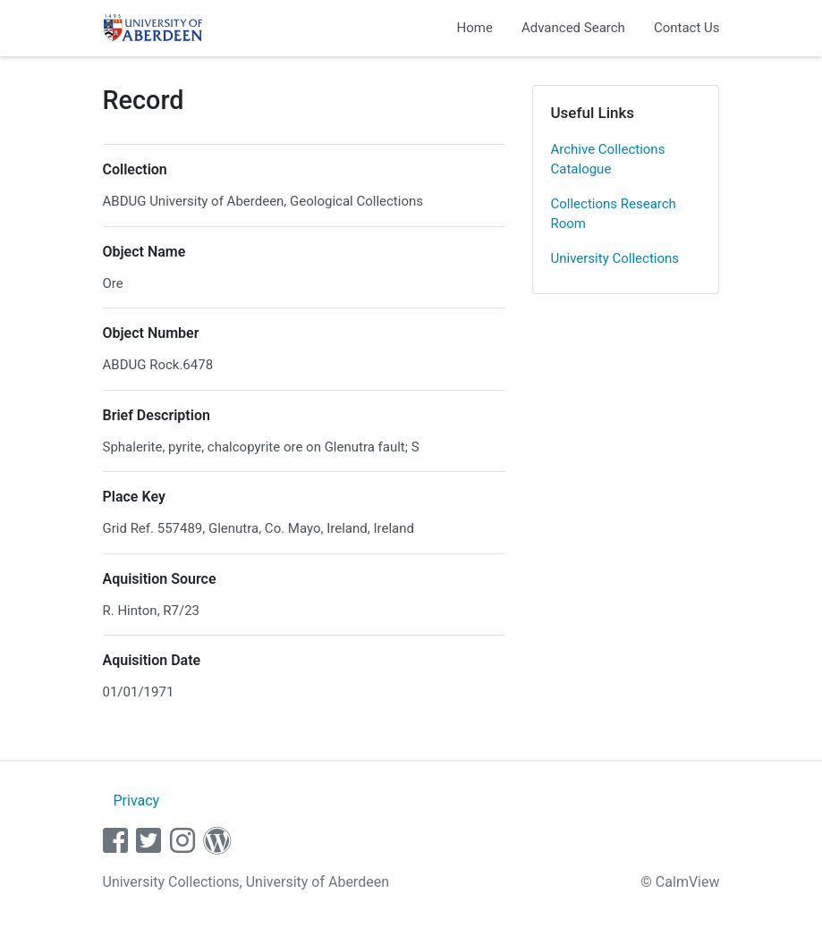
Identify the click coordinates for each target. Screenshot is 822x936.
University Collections (615, 258)
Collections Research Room (613, 214)
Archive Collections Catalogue (608, 159)
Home (475, 28)
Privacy (136, 800)
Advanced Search (573, 28)
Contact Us (687, 28)
